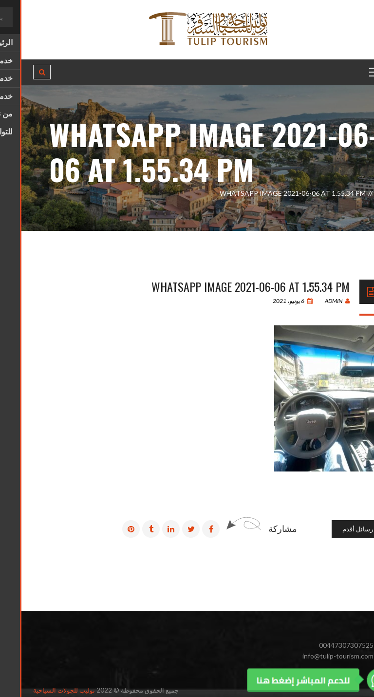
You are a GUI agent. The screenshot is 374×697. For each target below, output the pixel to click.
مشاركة (261, 528)
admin (315, 300)
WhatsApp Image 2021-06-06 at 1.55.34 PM (229, 286)
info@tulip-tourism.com (316, 656)
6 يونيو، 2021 (271, 300)
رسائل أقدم (336, 529)
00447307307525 (325, 645)
